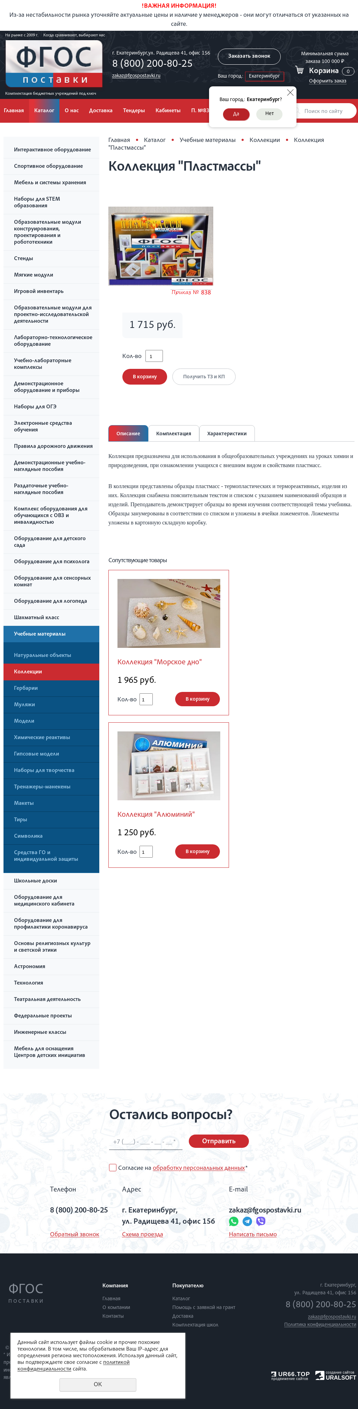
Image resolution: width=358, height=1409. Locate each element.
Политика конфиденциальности (320, 1325)
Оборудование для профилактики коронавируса (51, 924)
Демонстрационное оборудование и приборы (47, 387)
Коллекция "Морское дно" (159, 662)
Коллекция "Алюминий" (156, 815)
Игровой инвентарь (39, 292)
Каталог (44, 111)
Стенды (23, 259)
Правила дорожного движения (53, 447)
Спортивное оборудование (48, 167)
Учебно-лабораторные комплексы (42, 364)
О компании (116, 1307)
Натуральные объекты (42, 656)
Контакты (113, 1316)
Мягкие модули (33, 275)
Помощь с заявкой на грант (203, 1307)
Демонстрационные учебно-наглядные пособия (50, 466)
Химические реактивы (42, 738)
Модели (24, 721)
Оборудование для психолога (52, 562)
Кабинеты (168, 111)
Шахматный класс (36, 618)
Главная (119, 140)
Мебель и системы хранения (50, 183)
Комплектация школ (195, 1325)
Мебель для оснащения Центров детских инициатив (49, 1052)
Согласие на (183, 1168)
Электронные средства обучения (43, 427)
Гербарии (26, 689)
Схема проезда (142, 1235)
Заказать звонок (249, 56)
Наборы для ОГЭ (35, 407)
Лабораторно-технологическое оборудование (53, 341)
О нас (72, 111)
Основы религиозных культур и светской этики (52, 947)
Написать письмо (253, 1235)
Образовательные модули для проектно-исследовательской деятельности (53, 315)
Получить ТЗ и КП (204, 377)
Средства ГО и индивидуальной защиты (46, 856)
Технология (28, 983)
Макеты (24, 804)
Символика (28, 836)
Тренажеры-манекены (42, 787)
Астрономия (29, 967)
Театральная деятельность (47, 1000)
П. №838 (202, 111)
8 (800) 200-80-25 (152, 64)
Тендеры (134, 111)
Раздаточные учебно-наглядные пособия (41, 490)
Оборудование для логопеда (50, 602)
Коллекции (28, 672)
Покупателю (187, 1286)
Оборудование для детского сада (50, 542)
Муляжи (24, 705)
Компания (115, 1286)
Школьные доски (35, 881)
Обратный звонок (74, 1235)
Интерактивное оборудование (52, 150)
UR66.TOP (290, 1374)
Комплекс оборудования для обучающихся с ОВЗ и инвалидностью (50, 516)
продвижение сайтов (289, 1379)
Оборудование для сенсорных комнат (52, 582)
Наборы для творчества (44, 771)
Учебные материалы (40, 634)
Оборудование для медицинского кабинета (44, 901)
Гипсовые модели (36, 754)
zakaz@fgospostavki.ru (136, 76)
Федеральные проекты (43, 1016)
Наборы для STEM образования (37, 203)
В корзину (145, 377)
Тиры (20, 820)
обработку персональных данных (199, 1168)
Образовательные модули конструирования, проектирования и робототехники (47, 232)
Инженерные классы (40, 1033)
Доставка (101, 111)
